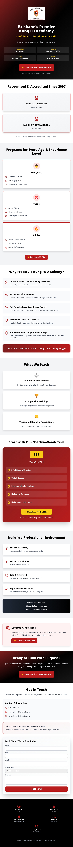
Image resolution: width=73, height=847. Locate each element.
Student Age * (9, 768)
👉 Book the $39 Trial (36, 257)
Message (8, 775)
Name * (7, 746)
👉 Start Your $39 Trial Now (36, 512)
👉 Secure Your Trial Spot (24, 641)
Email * (7, 760)
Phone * (7, 753)
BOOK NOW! (36, 789)
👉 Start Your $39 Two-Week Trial (36, 67)
